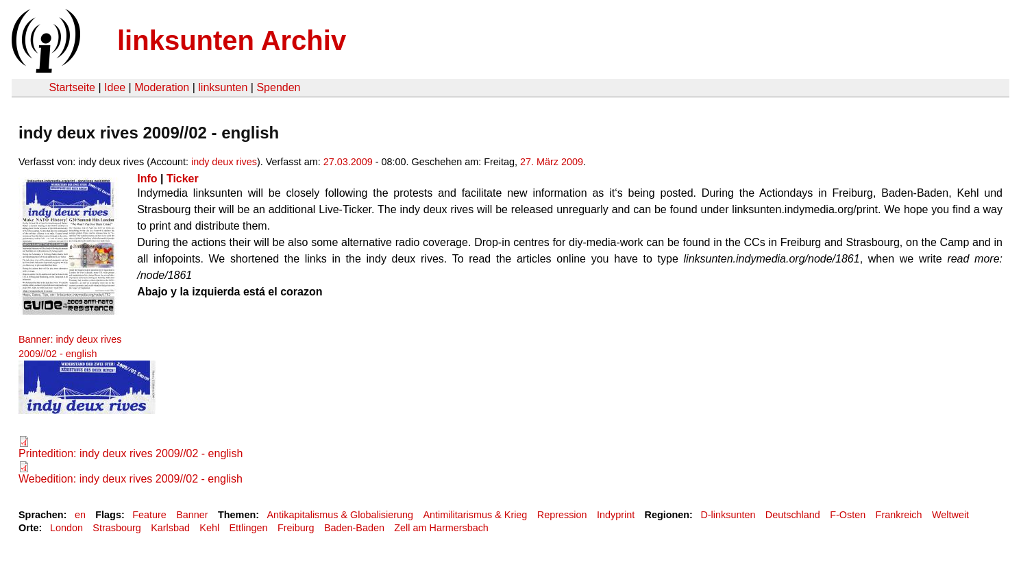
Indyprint (616, 514)
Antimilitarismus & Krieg (475, 514)
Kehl (209, 527)
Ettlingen (249, 527)
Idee (114, 87)
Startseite (72, 87)
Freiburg (296, 527)
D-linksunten (727, 514)
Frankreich (899, 514)
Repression (562, 514)
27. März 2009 (551, 161)
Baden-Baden (354, 527)
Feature (149, 514)
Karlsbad (170, 527)
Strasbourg (116, 527)
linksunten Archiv (231, 40)
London (66, 527)
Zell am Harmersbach (441, 527)
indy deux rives (224, 161)
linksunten (222, 87)
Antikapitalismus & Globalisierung (340, 514)
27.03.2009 (348, 161)
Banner (192, 514)
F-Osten (847, 514)
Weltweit (950, 514)
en (80, 514)
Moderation (161, 87)
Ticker (183, 178)
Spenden (278, 87)
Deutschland (792, 514)
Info (147, 178)
